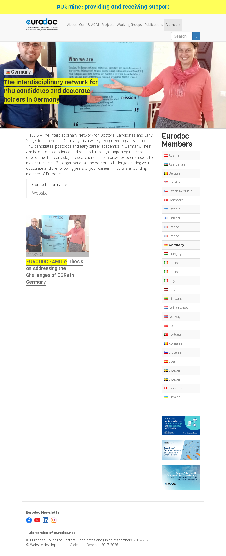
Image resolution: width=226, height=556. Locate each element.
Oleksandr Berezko (85, 544)
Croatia (172, 182)
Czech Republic (178, 191)
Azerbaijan (174, 164)
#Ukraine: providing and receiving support (113, 7)
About (72, 24)
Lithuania (173, 298)
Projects (107, 24)
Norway (172, 316)
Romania (173, 343)
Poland (172, 325)
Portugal (173, 334)
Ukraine (172, 397)
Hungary (172, 253)
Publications (153, 24)
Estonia (172, 209)
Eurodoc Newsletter (43, 512)
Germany (174, 245)
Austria (171, 155)
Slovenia (173, 352)
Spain (170, 361)
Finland (172, 218)
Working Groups (129, 24)
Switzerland (175, 388)
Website (40, 193)
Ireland (171, 262)
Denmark (173, 200)
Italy (169, 280)
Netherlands (176, 307)
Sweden (172, 370)
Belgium (172, 173)
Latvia (171, 289)
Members (173, 24)
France (171, 227)
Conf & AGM (89, 24)
